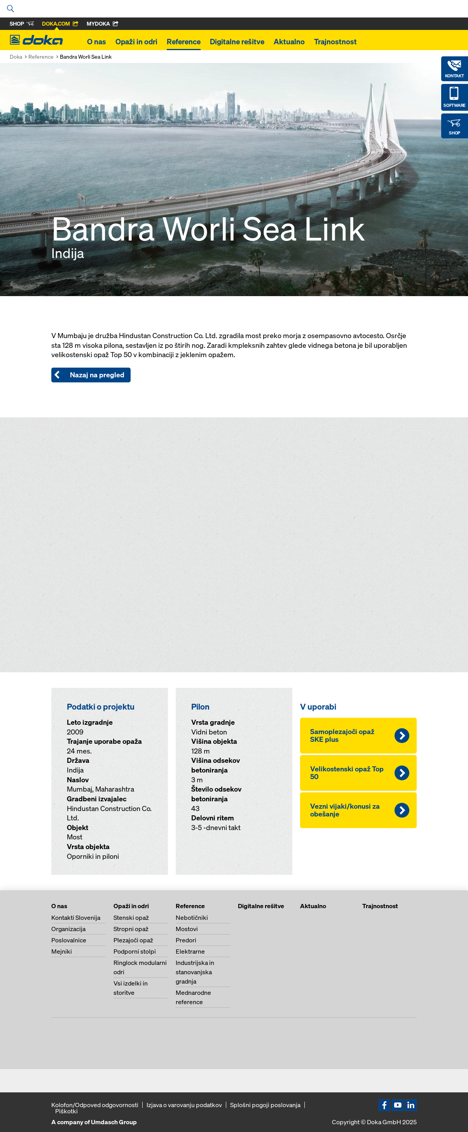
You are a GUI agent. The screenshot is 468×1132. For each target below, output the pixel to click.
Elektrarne (190, 951)
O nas (96, 42)
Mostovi (187, 928)
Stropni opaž (131, 928)
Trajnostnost (335, 42)
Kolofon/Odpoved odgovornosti (94, 1105)
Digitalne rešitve (237, 42)
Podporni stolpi (135, 951)
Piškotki (66, 1111)
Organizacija (68, 928)
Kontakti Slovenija (75, 917)
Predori (186, 940)
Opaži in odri (136, 42)
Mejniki (61, 951)
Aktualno (289, 42)
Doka (16, 56)
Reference (184, 42)
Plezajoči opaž (133, 940)
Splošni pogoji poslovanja (265, 1105)
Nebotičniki (192, 917)
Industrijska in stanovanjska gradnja (195, 971)
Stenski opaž (131, 917)
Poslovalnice (68, 940)
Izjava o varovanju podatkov (184, 1105)
